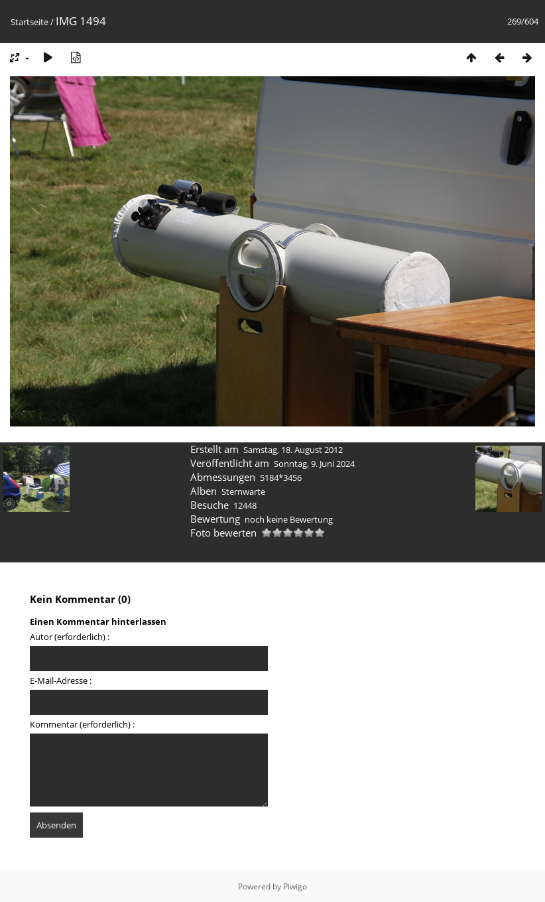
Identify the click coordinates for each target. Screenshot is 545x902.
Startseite (29, 22)
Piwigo (295, 886)
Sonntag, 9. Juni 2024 (314, 464)
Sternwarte (243, 491)
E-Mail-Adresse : (60, 680)
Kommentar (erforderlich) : (82, 724)
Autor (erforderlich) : (69, 637)
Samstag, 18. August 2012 (293, 450)
